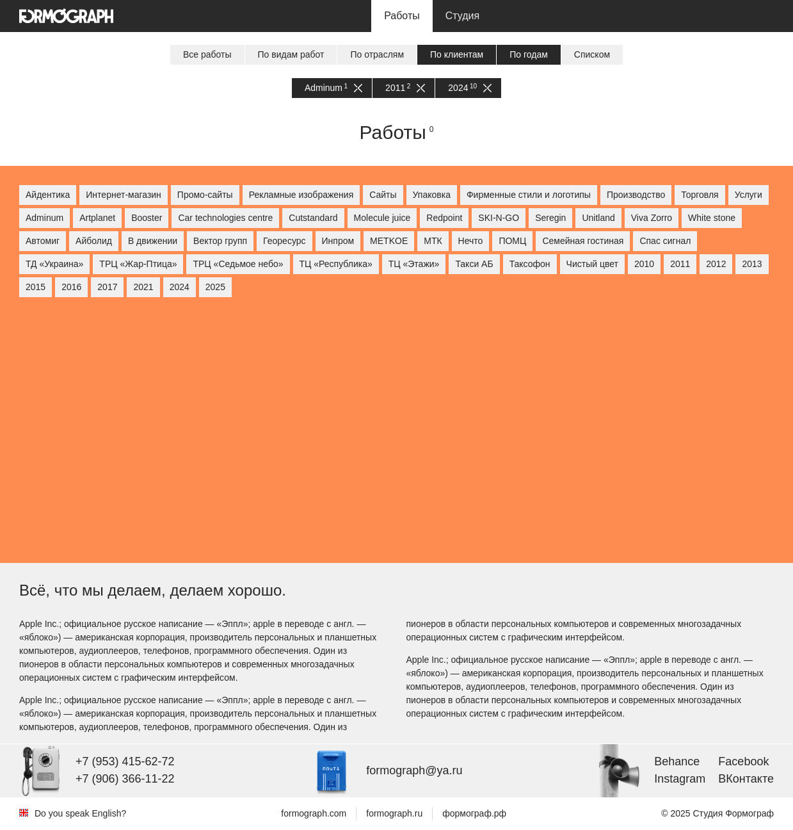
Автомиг (43, 241)
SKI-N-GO (498, 218)
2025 (215, 287)
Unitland (598, 218)
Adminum (333, 88)
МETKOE (389, 241)
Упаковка (432, 195)
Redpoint (444, 218)
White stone (711, 218)
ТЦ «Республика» (336, 264)
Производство (636, 195)
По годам (528, 54)
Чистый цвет (592, 264)
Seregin (550, 218)
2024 (470, 88)
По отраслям (377, 54)
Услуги (748, 195)
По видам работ (291, 54)
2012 (716, 264)
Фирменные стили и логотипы (529, 195)
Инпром (338, 241)
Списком (592, 54)
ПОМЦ (512, 241)
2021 (143, 287)
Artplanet (97, 218)
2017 (107, 287)
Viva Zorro (651, 218)
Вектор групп (220, 241)
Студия (462, 15)
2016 (71, 287)
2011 (405, 88)
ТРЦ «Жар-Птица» (138, 264)
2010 (644, 264)
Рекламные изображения (301, 195)
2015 (35, 287)
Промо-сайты (205, 195)
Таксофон (529, 264)
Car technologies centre (225, 218)
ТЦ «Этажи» (414, 264)
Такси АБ (474, 264)
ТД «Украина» (54, 264)
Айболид (94, 241)
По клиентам (456, 54)
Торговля (699, 195)
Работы (402, 15)
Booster (146, 218)
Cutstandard (313, 218)
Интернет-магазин (123, 195)
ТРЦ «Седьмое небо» (238, 264)
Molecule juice (382, 218)
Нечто (470, 241)
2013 (752, 264)
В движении (152, 241)
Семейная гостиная (582, 241)
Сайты (382, 195)
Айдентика (48, 195)
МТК (433, 241)
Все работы (207, 54)
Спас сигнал (665, 241)
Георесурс (284, 241)
